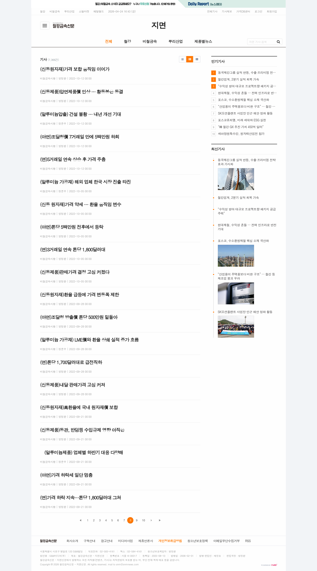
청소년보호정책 (197, 541)
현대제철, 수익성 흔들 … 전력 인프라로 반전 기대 (247, 93)
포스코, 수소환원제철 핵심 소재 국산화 (243, 99)
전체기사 (212, 11)
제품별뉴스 (203, 41)
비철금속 (55, 11)
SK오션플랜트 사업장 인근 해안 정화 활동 (245, 113)
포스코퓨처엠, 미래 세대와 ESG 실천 (242, 120)
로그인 (258, 11)
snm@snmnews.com (127, 564)
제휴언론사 (145, 541)
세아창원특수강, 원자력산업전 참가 (241, 133)
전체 (108, 41)
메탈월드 (98, 11)
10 (143, 520)
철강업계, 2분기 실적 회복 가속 (238, 79)
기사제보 (227, 11)
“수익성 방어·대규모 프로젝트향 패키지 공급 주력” (247, 86)
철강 (42, 11)
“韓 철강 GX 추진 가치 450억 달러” (241, 127)
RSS (248, 541)
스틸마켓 (84, 11)
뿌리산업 (69, 11)
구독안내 (89, 541)
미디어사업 (125, 541)
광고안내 (107, 541)
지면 (158, 25)
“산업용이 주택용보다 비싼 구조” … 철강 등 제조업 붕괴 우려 (247, 106)
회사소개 (72, 541)
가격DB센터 (243, 11)
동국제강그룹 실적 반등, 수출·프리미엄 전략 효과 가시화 (247, 72)
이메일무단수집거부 (226, 541)
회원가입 (272, 11)
